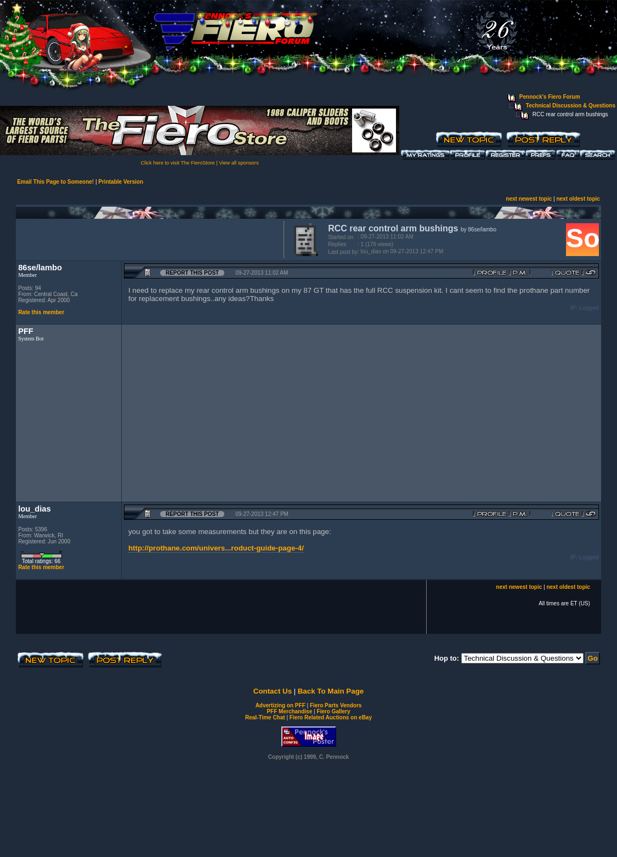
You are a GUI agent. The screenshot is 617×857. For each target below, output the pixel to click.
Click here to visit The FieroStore (177, 163)
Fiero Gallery (333, 711)
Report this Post (192, 273)
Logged (589, 308)
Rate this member (41, 312)
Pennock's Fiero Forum (549, 97)
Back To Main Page (331, 691)
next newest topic (529, 199)
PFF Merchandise (289, 711)
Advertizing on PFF (280, 705)
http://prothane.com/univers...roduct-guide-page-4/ (216, 548)
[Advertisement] (147, 238)
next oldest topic (577, 199)
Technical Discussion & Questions (570, 106)
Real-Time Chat (265, 717)
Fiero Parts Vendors (335, 705)
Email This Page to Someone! (55, 182)
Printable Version (120, 182)
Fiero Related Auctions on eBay (331, 717)
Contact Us (272, 691)
